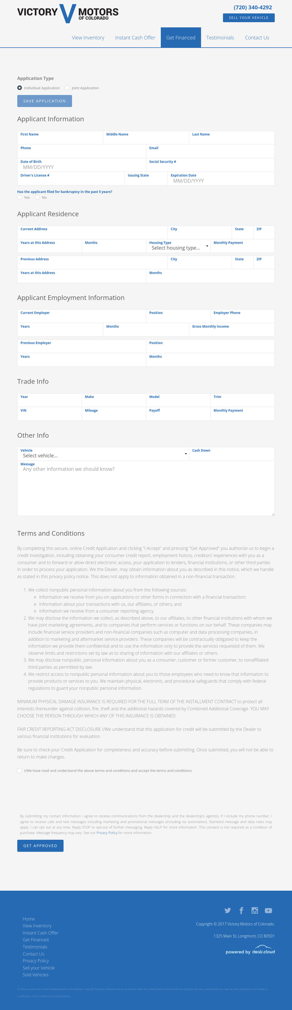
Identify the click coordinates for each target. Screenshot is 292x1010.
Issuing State (138, 175)
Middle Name (117, 134)
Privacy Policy (107, 832)
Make (89, 396)
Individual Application (42, 87)
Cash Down (201, 450)
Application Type (35, 78)
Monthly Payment (228, 242)
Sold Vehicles (35, 975)
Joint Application (85, 87)
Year (24, 396)
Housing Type (160, 242)
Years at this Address (38, 242)
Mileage (91, 410)
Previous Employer (36, 342)
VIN (24, 410)
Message (28, 464)
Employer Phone (227, 312)
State (239, 229)
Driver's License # (35, 175)
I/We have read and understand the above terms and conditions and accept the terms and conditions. (108, 770)
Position (156, 312)
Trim (217, 396)
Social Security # (162, 161)
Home (29, 919)
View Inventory (88, 37)
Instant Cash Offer (135, 37)
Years (25, 326)
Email (153, 148)
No (44, 197)
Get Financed (181, 37)
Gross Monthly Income (210, 326)
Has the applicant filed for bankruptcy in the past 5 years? (64, 191)
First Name (30, 134)
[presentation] (59, 793)
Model (154, 396)
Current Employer (35, 312)
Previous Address (35, 259)
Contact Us (257, 37)
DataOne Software (105, 989)
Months (91, 242)
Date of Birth (31, 161)
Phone (26, 148)
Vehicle (26, 450)
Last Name (201, 134)
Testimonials (220, 37)
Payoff (154, 410)
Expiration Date (183, 175)
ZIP (259, 229)
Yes (27, 197)
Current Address (34, 229)
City (174, 229)
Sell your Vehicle (249, 17)
